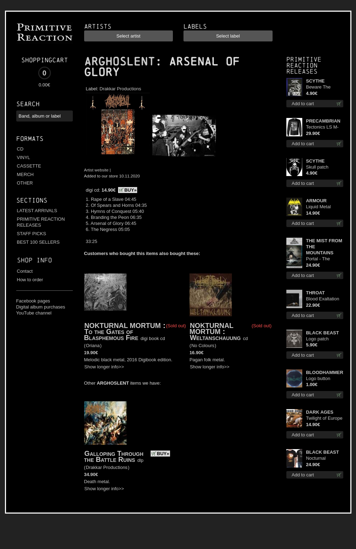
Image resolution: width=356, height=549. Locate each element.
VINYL (23, 157)
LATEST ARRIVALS (37, 210)
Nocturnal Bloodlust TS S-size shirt (322, 458)
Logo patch (317, 338)
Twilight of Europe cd (324, 418)
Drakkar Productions (120, 88)
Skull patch (317, 167)
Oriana (93, 345)
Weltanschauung (215, 337)
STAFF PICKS (31, 233)
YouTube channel (34, 313)
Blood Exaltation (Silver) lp (322, 299)
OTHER (25, 183)
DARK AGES (319, 412)
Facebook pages (33, 301)
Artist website (96, 170)
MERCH (25, 174)
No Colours (202, 345)
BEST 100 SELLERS (38, 242)
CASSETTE (29, 166)
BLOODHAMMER (324, 372)
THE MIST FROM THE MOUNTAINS (324, 246)
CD (20, 149)
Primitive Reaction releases (303, 65)
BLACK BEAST (322, 332)
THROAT (315, 292)
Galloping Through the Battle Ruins (114, 456)
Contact (25, 271)
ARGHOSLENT (119, 61)
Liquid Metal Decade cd (318, 207)
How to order (30, 279)
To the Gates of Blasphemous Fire (111, 334)
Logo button (318, 378)
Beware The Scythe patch (319, 87)
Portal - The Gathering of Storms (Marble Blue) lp (321, 259)
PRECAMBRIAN (323, 121)
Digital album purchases (40, 307)
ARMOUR (316, 200)
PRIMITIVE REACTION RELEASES (41, 222)
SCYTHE (315, 81)
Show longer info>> (104, 366)
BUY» (130, 190)
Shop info (34, 260)
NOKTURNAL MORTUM (122, 325)
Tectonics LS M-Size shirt (322, 127)
